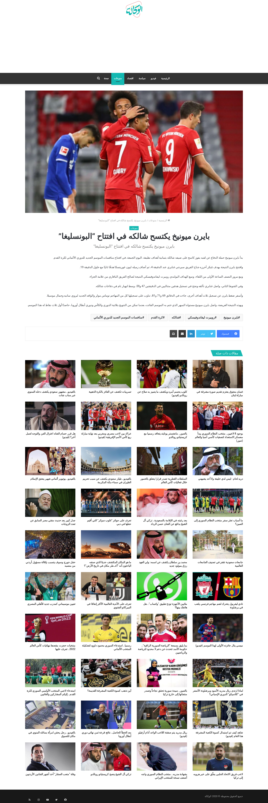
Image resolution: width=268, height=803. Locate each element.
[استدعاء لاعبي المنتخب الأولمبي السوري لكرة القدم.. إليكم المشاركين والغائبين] (50, 673)
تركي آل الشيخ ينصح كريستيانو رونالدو (111, 774)
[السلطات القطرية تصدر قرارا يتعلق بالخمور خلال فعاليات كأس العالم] (162, 461)
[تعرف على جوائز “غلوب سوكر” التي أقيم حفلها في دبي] (106, 503)
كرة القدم (157, 317)
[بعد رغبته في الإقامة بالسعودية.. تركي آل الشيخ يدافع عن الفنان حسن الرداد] (162, 503)
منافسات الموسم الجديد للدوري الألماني (118, 317)
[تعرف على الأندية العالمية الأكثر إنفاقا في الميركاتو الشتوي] (106, 586)
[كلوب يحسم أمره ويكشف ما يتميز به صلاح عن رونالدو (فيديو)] (162, 374)
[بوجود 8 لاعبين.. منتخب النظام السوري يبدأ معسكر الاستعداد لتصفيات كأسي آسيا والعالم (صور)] (218, 416)
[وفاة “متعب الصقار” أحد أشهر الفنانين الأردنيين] (50, 756)
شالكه (175, 317)
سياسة (142, 78)
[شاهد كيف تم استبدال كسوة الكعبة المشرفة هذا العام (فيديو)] (218, 715)
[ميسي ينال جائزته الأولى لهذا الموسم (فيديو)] (218, 628)
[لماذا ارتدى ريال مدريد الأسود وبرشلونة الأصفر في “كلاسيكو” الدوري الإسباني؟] (218, 673)
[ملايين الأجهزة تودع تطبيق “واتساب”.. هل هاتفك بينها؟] (162, 586)
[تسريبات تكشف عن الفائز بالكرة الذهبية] (106, 374)
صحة (106, 78)
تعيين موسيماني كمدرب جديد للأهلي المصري (51, 603)
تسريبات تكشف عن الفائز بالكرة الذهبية (110, 391)
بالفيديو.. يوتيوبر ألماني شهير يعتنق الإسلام (52, 478)
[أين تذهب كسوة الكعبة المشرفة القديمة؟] (106, 673)
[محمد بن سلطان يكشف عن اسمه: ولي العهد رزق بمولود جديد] (162, 544)
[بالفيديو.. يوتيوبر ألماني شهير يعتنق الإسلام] (50, 461)
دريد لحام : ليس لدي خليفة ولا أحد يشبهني (220, 478)
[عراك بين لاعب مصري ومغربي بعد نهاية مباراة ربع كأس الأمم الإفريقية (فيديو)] (106, 416)
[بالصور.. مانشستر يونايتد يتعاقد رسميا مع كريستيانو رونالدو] (162, 416)
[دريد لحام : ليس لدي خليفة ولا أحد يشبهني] (218, 461)
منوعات (118, 78)
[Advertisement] (134, 47)
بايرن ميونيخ (231, 317)
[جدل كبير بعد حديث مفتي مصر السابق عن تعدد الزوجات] (50, 503)
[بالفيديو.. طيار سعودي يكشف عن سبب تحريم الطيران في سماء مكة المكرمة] (106, 461)
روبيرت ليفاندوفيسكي (201, 317)
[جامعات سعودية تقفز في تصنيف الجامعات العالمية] (218, 544)
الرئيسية (165, 78)
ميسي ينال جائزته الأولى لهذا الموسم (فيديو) (219, 645)
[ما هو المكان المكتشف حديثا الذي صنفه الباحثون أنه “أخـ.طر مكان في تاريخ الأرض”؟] (106, 544)
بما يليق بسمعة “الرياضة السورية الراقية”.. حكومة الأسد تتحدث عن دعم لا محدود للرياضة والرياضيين (162, 649)
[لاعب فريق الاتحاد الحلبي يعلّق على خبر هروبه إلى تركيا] (218, 756)
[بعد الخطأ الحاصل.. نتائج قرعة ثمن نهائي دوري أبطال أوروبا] (106, 715)
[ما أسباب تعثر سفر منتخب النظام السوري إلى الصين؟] (218, 503)
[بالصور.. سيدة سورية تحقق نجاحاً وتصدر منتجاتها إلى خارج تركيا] (162, 673)
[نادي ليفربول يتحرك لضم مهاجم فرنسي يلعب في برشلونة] (218, 586)
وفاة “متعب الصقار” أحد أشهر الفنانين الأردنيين (50, 774)
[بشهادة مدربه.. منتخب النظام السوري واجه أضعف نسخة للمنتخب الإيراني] (162, 756)
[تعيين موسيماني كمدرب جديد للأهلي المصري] (50, 586)
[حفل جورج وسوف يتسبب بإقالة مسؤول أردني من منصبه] (50, 544)
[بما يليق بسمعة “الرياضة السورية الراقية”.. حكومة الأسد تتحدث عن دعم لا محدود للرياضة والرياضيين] (162, 628)
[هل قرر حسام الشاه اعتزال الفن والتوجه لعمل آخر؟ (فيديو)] (50, 416)
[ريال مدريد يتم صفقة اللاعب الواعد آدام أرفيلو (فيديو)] (162, 715)
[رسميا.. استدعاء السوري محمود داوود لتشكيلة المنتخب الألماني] (106, 628)
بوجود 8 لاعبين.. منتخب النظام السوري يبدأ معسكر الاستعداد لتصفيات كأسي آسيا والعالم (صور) (219, 437)
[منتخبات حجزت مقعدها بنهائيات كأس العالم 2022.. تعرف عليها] (50, 628)
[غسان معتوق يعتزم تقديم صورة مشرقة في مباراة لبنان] (218, 374)
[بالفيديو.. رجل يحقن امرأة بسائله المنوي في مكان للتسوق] (50, 715)
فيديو (153, 78)
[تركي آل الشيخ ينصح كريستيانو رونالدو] (106, 756)
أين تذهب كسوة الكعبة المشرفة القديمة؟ (109, 690)
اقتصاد (130, 78)
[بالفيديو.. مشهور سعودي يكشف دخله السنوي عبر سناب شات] (50, 374)
